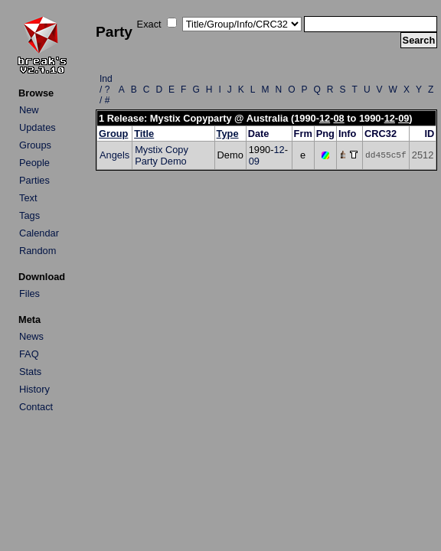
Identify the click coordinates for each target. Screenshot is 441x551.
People (34, 162)
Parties (34, 180)
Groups (35, 145)
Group (113, 133)
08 (338, 118)
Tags (29, 215)
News (31, 336)
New (29, 110)
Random (37, 250)
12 (324, 118)
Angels (114, 155)
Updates (37, 127)
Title (144, 133)
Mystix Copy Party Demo (161, 155)
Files (29, 293)
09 (403, 118)
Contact (36, 406)
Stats (30, 371)
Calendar (39, 233)
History (34, 389)
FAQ (29, 354)
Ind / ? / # (106, 89)
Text (28, 198)
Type (228, 133)
